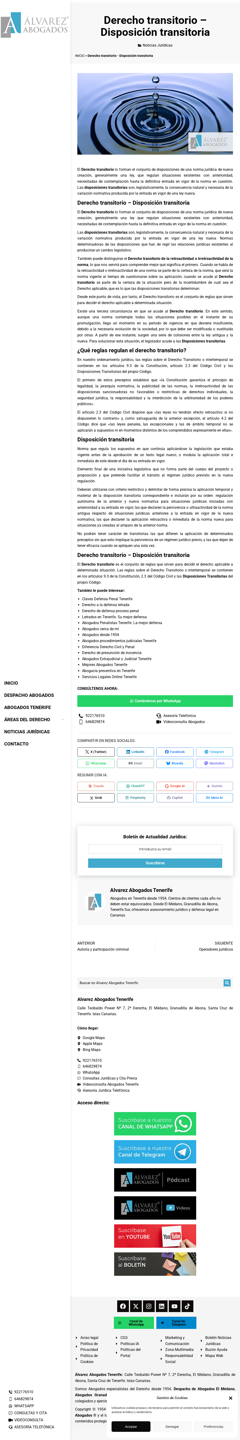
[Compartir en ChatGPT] (135, 787)
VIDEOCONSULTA (25, 1420)
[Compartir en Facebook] (175, 752)
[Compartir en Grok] (96, 798)
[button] (230, 1398)
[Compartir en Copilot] (175, 798)
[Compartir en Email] (135, 763)
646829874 (20, 1399)
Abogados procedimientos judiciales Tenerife (119, 641)
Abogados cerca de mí (100, 629)
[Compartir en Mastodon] (214, 763)
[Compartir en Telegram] (214, 752)
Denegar (172, 1427)
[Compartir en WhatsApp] (96, 763)
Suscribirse (155, 864)
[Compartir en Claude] (96, 787)
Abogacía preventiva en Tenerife (108, 671)
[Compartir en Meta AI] (214, 798)
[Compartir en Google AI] (175, 787)
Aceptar (131, 1427)
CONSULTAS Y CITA (27, 1413)
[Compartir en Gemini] (214, 787)
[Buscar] (227, 983)
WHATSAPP (21, 1406)
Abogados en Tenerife (128, 899)
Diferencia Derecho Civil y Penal (108, 647)
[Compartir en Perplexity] (135, 798)
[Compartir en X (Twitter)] (96, 752)
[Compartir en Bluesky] (175, 763)
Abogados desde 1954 (100, 635)
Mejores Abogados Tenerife (104, 664)
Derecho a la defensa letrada (105, 605)
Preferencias (213, 1427)
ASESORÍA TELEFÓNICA (31, 1427)
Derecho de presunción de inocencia (112, 653)
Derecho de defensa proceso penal (110, 611)
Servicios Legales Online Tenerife (109, 677)
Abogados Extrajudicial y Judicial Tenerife (116, 659)
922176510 (20, 1392)
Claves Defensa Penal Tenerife (107, 599)
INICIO (80, 56)
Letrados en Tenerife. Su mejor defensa (114, 617)
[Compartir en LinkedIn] (135, 752)
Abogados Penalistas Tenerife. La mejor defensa (122, 623)
